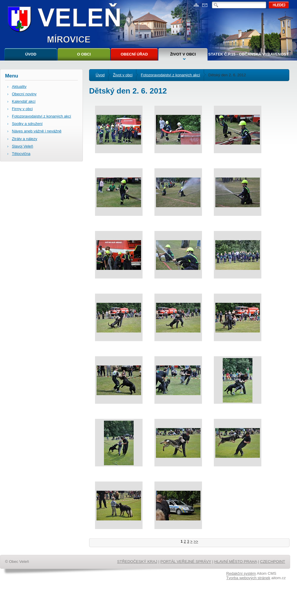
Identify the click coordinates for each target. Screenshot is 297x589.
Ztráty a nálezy (24, 139)
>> (196, 541)
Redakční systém (241, 573)
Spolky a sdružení (27, 123)
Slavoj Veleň (22, 146)
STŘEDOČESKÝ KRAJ (137, 561)
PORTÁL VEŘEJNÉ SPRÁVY (185, 561)
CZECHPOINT (272, 561)
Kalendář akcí (24, 101)
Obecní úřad (134, 54)
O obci (84, 54)
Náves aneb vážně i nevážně (36, 131)
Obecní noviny (24, 94)
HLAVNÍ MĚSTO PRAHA (235, 561)
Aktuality (19, 86)
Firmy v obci (22, 109)
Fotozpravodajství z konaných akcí (170, 75)
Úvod (31, 54)
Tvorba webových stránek (248, 578)
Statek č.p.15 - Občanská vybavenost (248, 54)
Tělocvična (21, 153)
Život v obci (183, 54)
